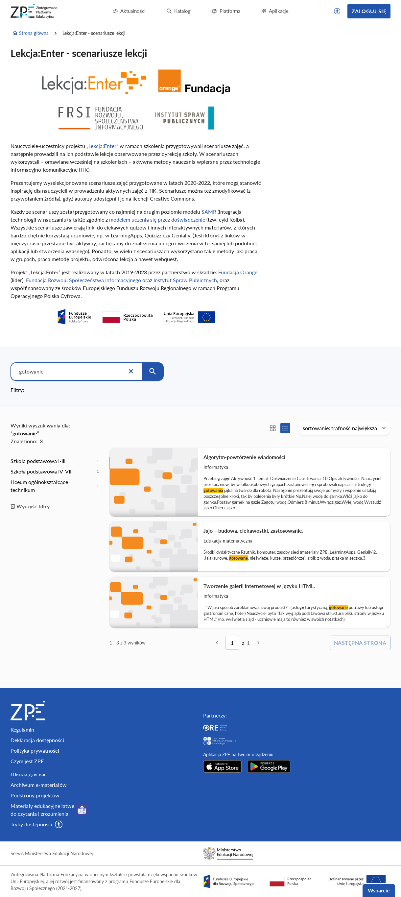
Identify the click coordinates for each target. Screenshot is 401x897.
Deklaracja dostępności (37, 740)
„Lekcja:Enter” (102, 146)
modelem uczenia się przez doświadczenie (157, 219)
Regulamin (22, 729)
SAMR (208, 211)
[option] (55, 461)
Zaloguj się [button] (369, 11)
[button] (337, 11)
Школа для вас (29, 774)
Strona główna (30, 33)
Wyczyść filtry (30, 506)
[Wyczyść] (131, 371)
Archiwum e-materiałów (39, 785)
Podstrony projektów (35, 795)
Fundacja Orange (237, 272)
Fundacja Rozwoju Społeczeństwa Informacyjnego (83, 280)
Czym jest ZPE (27, 761)
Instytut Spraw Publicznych (185, 280)
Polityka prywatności (35, 750)
